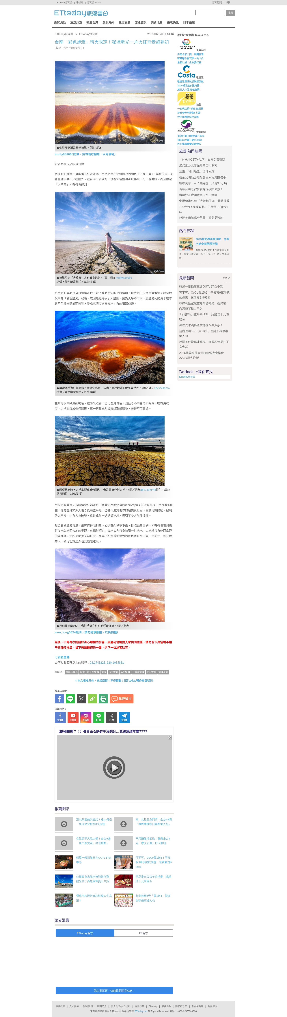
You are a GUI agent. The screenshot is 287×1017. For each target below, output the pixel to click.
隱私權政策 (181, 1006)
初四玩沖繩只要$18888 (189, 140)
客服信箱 (139, 1006)
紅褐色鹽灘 (72, 672)
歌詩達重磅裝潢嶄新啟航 (190, 81)
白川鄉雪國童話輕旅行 (189, 144)
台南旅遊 (113, 672)
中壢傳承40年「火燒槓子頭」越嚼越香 (204, 200)
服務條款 (166, 1006)
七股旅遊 (151, 672)
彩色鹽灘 (125, 672)
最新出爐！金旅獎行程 (189, 62)
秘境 (82, 672)
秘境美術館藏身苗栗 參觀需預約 (201, 217)
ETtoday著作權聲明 (137, 680)
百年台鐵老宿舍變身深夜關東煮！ (201, 189)
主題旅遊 (76, 22)
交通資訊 (140, 22)
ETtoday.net (141, 1011)
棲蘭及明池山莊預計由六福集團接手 (202, 177)
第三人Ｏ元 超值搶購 (188, 89)
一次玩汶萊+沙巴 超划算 (190, 108)
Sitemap (153, 1006)
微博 (228, 2)
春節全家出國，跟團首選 (190, 54)
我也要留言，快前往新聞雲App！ (114, 990)
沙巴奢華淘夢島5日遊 (188, 112)
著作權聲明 (198, 1006)
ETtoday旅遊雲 (187, 376)
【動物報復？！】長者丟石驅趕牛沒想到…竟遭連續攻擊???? (102, 731)
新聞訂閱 (217, 2)
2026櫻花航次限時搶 (188, 85)
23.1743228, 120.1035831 (107, 662)
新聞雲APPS (94, 2)
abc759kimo (162, 388)
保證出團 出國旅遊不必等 (190, 136)
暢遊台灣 (92, 22)
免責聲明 (212, 1006)
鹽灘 (103, 672)
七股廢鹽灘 (138, 672)
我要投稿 (60, 1006)
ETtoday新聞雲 (64, 2)
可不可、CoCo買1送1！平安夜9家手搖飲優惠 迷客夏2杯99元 (154, 862)
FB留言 (143, 933)
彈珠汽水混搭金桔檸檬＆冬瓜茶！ (201, 325)
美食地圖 (157, 22)
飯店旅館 (124, 22)
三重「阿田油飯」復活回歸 (196, 171)
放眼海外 (108, 22)
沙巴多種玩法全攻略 (188, 117)
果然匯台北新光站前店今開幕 (198, 165)
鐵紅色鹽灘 (93, 672)
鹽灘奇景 (163, 672)
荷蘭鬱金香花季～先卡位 (190, 58)
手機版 (79, 2)
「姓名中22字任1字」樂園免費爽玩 (202, 159)
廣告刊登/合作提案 (121, 1006)
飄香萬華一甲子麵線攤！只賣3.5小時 (203, 183)
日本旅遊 (189, 22)
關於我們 (88, 1006)
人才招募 (74, 1006)
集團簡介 (102, 1006)
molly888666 (124, 277)
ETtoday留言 (85, 933)
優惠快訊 (173, 22)
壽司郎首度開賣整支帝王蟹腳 (198, 195)
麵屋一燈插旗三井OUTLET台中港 (201, 286)
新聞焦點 (60, 22)
